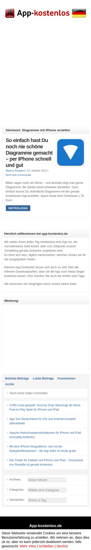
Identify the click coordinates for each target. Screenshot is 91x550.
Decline (62, 546)
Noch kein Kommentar (18, 174)
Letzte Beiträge (43, 378)
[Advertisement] (45, 76)
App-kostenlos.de (45, 526)
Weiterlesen (18, 208)
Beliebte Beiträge (17, 378)
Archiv (9, 384)
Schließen (46, 546)
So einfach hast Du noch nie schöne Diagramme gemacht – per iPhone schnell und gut (29, 153)
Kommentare (66, 378)
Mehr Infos (28, 546)
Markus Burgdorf (15, 170)
